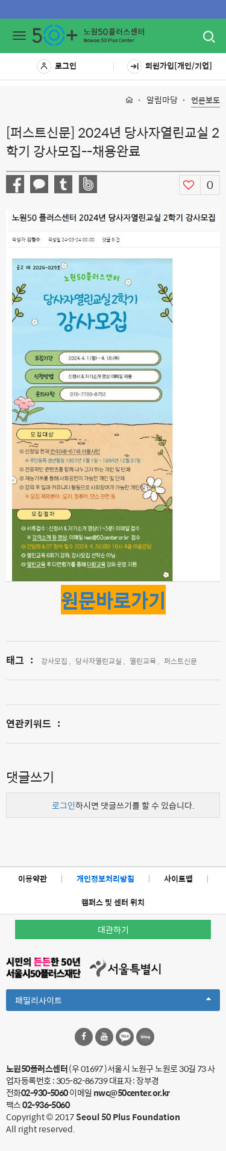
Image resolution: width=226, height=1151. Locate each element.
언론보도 (205, 100)
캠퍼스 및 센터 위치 (113, 902)
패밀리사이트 (113, 1002)
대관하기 (113, 929)
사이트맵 (178, 878)
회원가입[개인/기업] (169, 66)
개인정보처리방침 (105, 878)
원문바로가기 (113, 599)
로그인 (57, 66)
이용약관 (32, 878)
